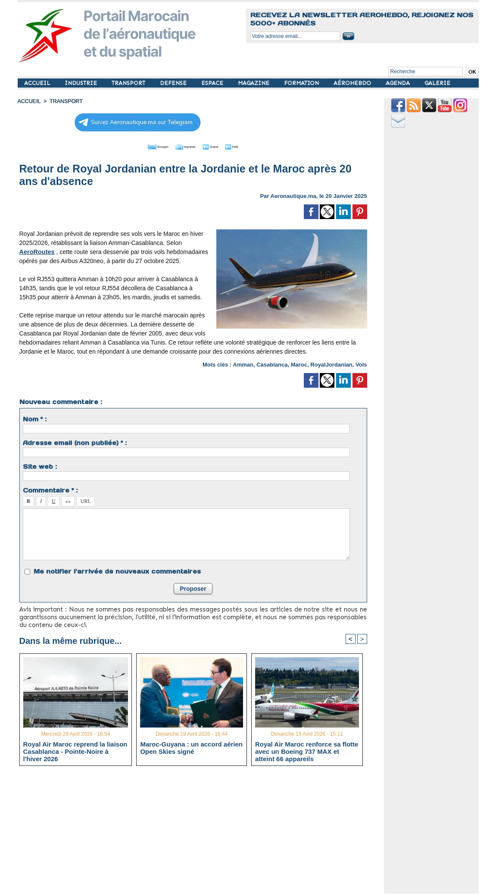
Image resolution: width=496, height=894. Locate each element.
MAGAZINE (254, 83)
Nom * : (35, 418)
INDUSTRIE (82, 83)
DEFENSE (174, 83)
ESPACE (213, 83)
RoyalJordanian (331, 364)
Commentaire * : (50, 489)
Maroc (299, 364)
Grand (219, 145)
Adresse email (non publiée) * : (75, 442)
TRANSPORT (129, 83)
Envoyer (144, 145)
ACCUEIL (38, 83)
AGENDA (399, 83)
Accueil (29, 101)
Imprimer (183, 145)
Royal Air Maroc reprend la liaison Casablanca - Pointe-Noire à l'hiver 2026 (75, 751)
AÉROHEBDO (353, 83)
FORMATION (302, 83)
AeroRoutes (36, 251)
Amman (243, 364)
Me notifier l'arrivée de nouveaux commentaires (117, 570)
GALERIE (437, 83)
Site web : (40, 466)
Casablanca (271, 364)
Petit (248, 145)
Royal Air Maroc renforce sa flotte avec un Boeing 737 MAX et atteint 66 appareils (307, 751)
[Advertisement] (200, 832)
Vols (361, 364)
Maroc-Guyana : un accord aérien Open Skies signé (191, 747)
